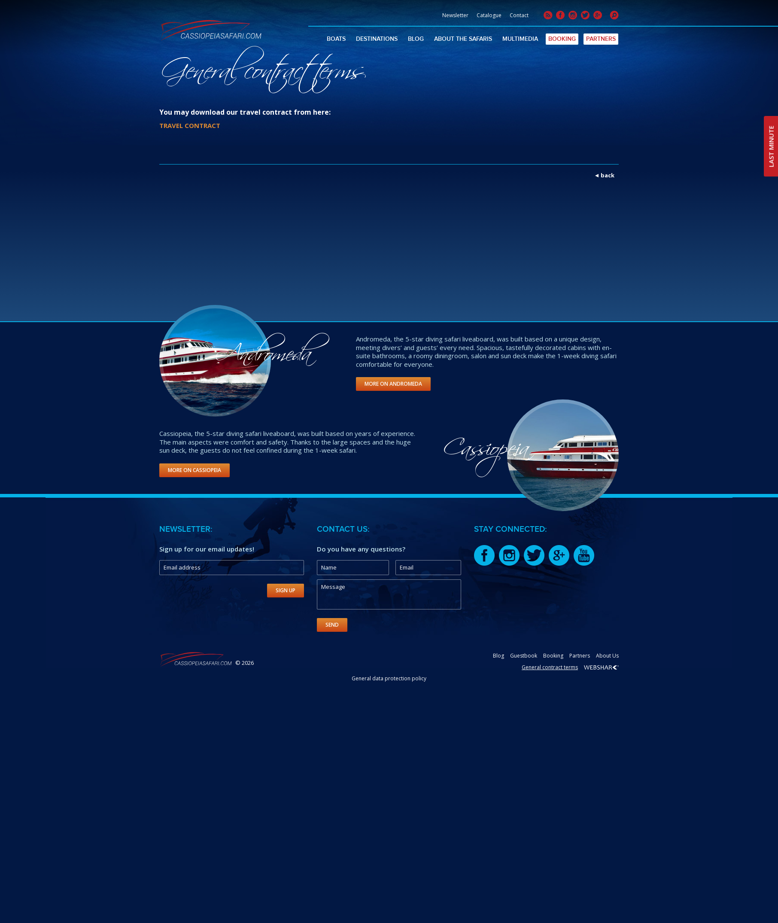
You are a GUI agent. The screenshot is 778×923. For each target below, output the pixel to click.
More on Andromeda (393, 383)
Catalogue (489, 15)
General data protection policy (389, 678)
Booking (562, 39)
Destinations (377, 39)
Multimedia (520, 39)
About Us (607, 655)
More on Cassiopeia (194, 470)
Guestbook (523, 655)
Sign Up (285, 590)
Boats (336, 39)
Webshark (601, 667)
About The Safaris (463, 39)
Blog (416, 39)
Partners (601, 39)
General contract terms (550, 667)
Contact (519, 15)
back (607, 175)
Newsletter (455, 15)
